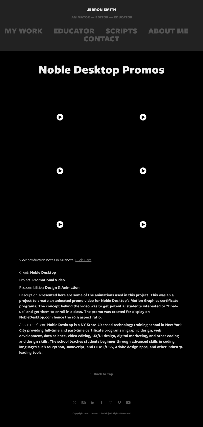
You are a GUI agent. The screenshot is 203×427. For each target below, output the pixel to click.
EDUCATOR (74, 30)
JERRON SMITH (101, 9)
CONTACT (102, 38)
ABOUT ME (168, 30)
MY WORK (24, 30)
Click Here (83, 260)
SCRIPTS (121, 30)
